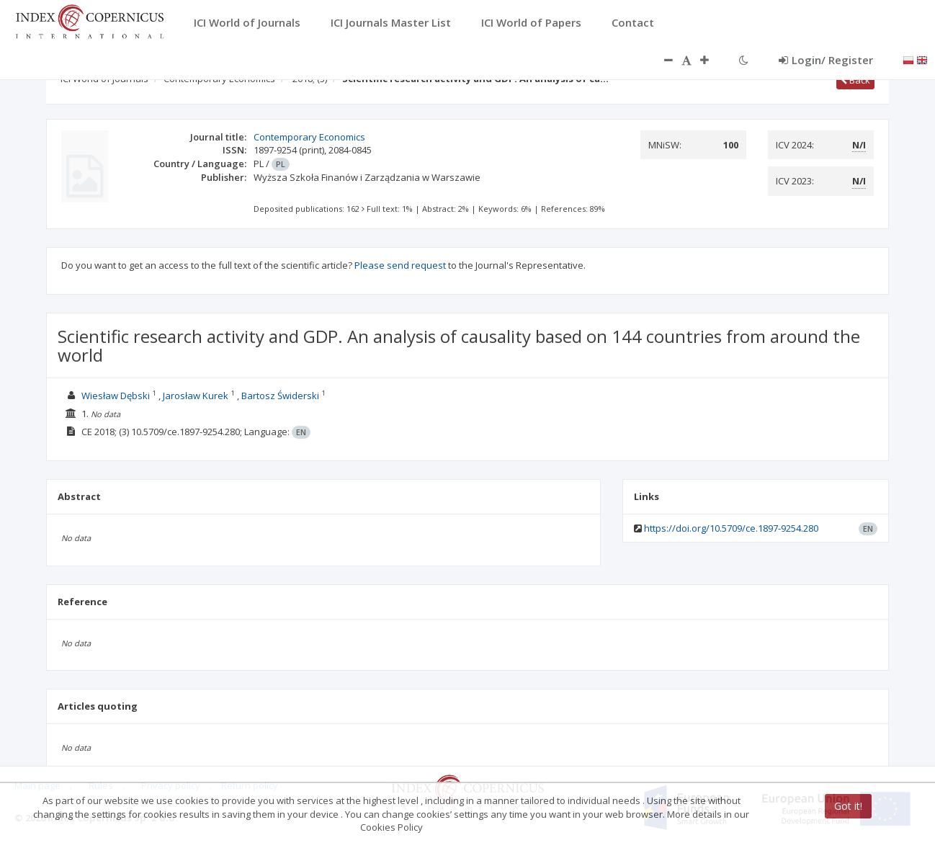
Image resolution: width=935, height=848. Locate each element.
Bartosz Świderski (280, 395)
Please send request (400, 265)
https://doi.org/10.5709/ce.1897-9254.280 (731, 528)
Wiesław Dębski (115, 395)
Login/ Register (826, 60)
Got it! (848, 806)
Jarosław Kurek (195, 395)
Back (855, 79)
